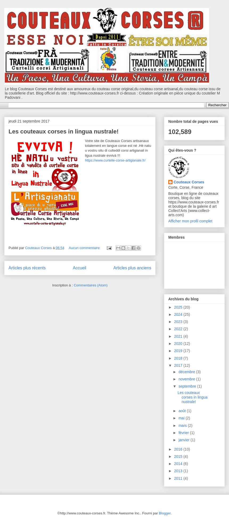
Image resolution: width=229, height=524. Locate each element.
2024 (178, 314)
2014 (178, 464)
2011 (178, 478)
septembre (187, 386)
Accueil (79, 268)
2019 (178, 351)
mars (183, 425)
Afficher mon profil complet (190, 221)
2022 (178, 329)
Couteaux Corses (189, 182)
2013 (178, 471)
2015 (178, 456)
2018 (178, 358)
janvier (184, 440)
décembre (187, 372)
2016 (178, 449)
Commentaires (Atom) (91, 285)
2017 (178, 365)
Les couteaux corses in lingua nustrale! (63, 131)
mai (181, 418)
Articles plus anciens (132, 268)
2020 (178, 343)
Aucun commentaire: (85, 248)
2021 (178, 336)
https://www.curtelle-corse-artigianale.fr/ (115, 160)
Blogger (165, 513)
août (182, 411)
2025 (178, 307)
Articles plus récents (27, 268)
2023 (178, 322)
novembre (187, 379)
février (184, 433)
